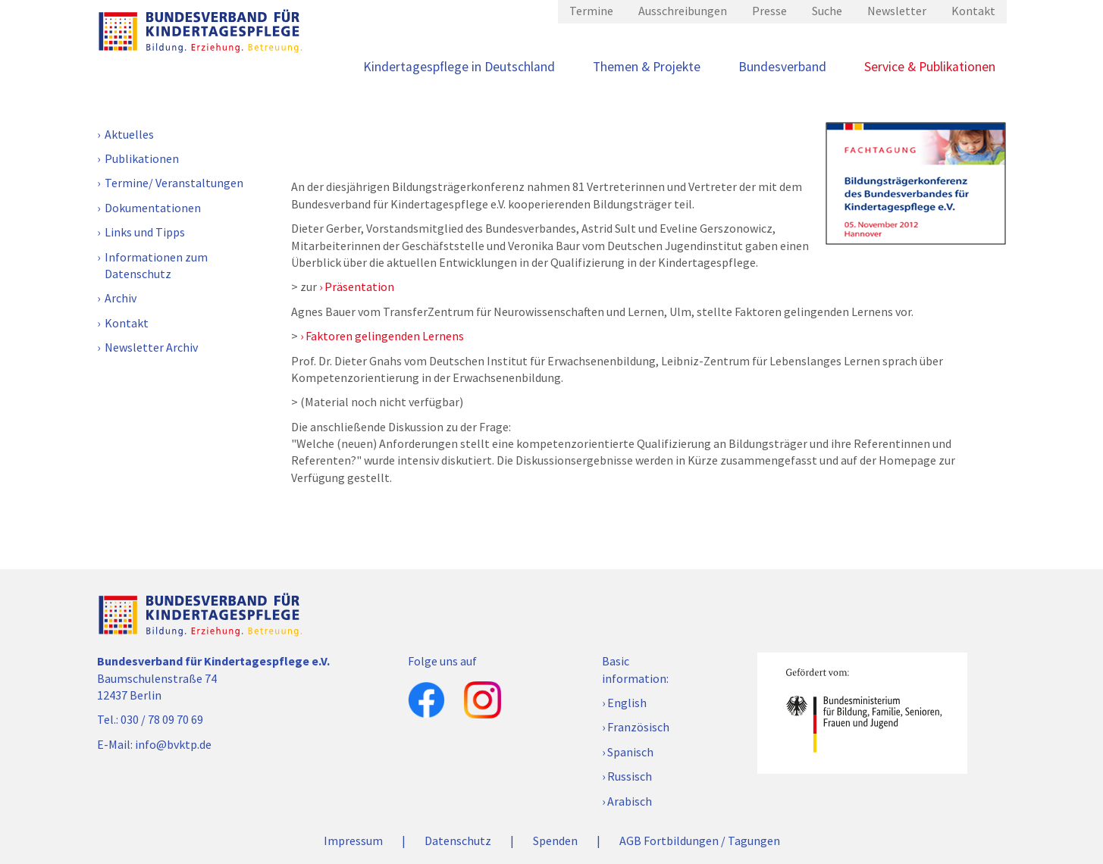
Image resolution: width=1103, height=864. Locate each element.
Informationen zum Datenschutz (156, 265)
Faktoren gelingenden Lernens (385, 335)
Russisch (629, 776)
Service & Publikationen (929, 66)
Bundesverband (782, 66)
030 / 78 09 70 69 (162, 719)
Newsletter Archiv (151, 347)
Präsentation (359, 286)
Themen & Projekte (646, 66)
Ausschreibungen (682, 10)
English (627, 702)
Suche (827, 10)
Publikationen (142, 158)
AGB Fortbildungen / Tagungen (699, 840)
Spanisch (630, 751)
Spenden (555, 840)
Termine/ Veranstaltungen (174, 182)
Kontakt (973, 10)
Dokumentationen (153, 207)
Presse (769, 10)
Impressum (353, 840)
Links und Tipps (145, 231)
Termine (591, 10)
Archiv (120, 297)
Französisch (638, 726)
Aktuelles (129, 134)
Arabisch (629, 801)
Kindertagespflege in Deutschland (459, 66)
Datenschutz (458, 840)
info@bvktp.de (173, 744)
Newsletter (896, 10)
